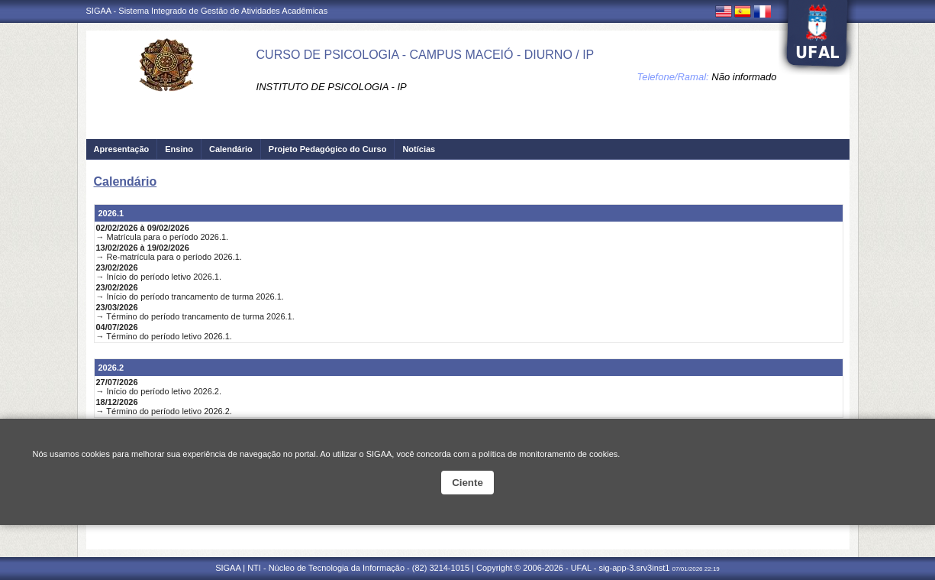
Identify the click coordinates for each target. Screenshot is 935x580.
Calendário (231, 149)
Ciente (467, 482)
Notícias (418, 149)
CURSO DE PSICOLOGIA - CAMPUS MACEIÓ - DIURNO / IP (425, 54)
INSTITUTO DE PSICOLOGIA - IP (331, 86)
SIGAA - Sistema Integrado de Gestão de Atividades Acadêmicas (207, 10)
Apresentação (122, 149)
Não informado (743, 77)
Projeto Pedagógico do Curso (328, 149)
